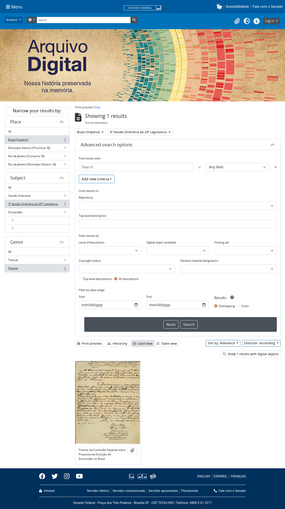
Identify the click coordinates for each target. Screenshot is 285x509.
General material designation (199, 261)
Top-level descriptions (97, 279)
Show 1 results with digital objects (251, 354)
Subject (17, 178)
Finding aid (221, 242)
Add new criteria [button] (95, 179)
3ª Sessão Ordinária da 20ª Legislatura (37, 205)
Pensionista (189, 491)
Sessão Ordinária (37, 196)
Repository (86, 197)
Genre (16, 242)
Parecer (37, 269)
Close (96, 107)
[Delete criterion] (276, 167)
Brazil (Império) (37, 140)
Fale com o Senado (268, 6)
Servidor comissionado (128, 491)
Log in (270, 21)
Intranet (47, 491)
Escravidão (37, 213)
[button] (220, 7)
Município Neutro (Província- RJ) (37, 149)
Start (82, 297)
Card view (143, 343)
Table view (166, 343)
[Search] (83, 20)
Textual (37, 261)
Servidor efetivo (98, 491)
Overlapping (227, 306)
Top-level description (92, 216)
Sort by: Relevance (222, 343)
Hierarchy (117, 343)
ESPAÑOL (220, 476)
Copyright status (90, 261)
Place (15, 122)
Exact (245, 306)
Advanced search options (106, 145)
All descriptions (129, 279)
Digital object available (161, 242)
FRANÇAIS (238, 476)
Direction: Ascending (260, 343)
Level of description (91, 242)
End (149, 297)
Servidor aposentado (163, 491)
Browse (12, 20)
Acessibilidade (237, 6)
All (9, 131)
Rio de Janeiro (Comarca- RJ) (37, 157)
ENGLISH (203, 476)
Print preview (89, 343)
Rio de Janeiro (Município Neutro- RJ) (37, 165)
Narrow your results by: (37, 111)
